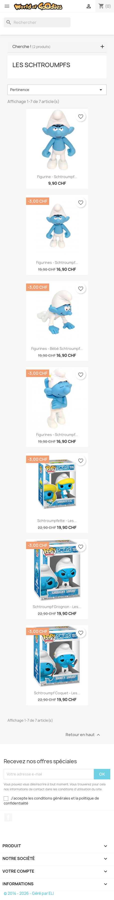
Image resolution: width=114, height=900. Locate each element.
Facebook (8, 817)
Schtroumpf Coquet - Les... (57, 693)
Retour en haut (83, 735)
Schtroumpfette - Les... (57, 520)
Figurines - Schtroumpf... (57, 262)
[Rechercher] (37, 22)
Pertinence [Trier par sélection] (57, 90)
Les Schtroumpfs (41, 65)
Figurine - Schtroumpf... (57, 176)
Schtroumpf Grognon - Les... (57, 606)
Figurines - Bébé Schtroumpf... (57, 348)
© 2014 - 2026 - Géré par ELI (29, 893)
